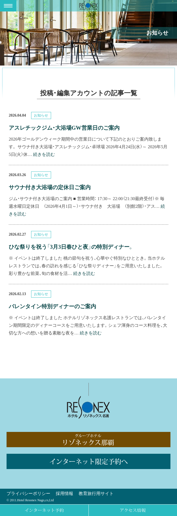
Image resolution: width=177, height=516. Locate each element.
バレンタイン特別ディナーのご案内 (52, 306)
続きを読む (44, 154)
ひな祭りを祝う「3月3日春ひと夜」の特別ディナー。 (71, 247)
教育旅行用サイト (96, 493)
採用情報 (64, 493)
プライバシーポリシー (28, 493)
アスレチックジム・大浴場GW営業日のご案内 (64, 128)
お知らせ (41, 115)
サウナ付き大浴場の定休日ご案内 (50, 187)
